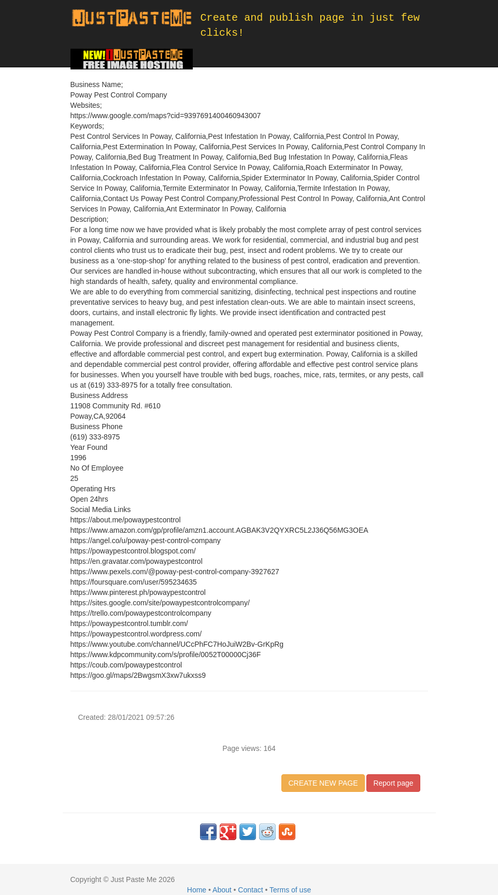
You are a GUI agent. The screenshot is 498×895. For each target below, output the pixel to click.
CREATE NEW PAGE (323, 783)
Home (196, 890)
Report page (393, 783)
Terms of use (290, 890)
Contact (250, 890)
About (222, 890)
